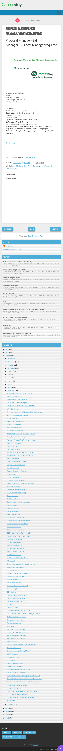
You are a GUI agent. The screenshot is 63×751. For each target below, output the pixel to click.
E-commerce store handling (16, 493)
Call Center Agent (13, 499)
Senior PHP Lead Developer (16, 635)
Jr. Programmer (12, 496)
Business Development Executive (18, 610)
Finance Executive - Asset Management (20, 483)
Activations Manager (14, 427)
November (11, 362)
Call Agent (10, 626)
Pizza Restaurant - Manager (16, 437)
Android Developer (13, 486)
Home (32, 229)
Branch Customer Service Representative (21, 564)
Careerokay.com (29, 158)
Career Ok (14, 166)
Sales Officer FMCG (14, 458)
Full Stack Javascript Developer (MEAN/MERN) (23, 676)
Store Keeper (11, 474)
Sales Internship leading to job (17, 638)
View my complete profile (12, 249)
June (9, 378)
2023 (7, 349)
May (9, 381)
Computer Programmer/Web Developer (21, 697)
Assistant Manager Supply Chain (18, 651)
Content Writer (12, 570)
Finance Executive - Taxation (17, 471)
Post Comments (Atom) (36, 236)
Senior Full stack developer (16, 673)
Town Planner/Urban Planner (17, 399)
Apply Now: (11, 143)
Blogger (35, 745)
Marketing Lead (12, 446)
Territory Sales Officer (14, 424)
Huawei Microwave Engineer (17, 595)
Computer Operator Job (15, 620)
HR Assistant (11, 700)
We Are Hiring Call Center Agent (18, 415)
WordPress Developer (14, 396)
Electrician (6, 325)
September (11, 368)
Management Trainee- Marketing (18, 536)
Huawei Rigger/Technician (16, 598)
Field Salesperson (13, 508)
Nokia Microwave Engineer (16, 617)
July (8, 375)
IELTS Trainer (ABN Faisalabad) (18, 694)
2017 (7, 718)
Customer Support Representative (18, 521)
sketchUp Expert (13, 579)
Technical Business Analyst (16, 548)
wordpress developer (10, 285)
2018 (7, 715)
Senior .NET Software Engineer (17, 403)
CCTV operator (12, 654)
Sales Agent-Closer (13, 514)
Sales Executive (12, 641)
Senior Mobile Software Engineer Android (21, 645)
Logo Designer (12, 505)
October (10, 365)
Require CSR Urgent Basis (16, 465)
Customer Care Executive (15, 517)
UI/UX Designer (8, 293)
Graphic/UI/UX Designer (15, 567)
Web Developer (12, 409)
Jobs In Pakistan (33, 166)
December (11, 358)
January (10, 704)
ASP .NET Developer (14, 648)
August (9, 371)
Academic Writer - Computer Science (20, 455)
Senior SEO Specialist (14, 477)
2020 (7, 708)
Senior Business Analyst (15, 582)
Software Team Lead (14, 527)
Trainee (9, 604)
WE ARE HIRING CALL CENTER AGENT (21, 406)
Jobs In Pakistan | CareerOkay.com (14, 737)
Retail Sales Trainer (13, 657)
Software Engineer (13, 589)
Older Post (55, 229)
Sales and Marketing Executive (17, 530)
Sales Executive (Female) (15, 421)
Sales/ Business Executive (15, 551)
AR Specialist (11, 561)
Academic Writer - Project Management (21, 434)
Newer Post (8, 229)
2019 (7, 712)
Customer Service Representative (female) (17, 333)
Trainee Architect (13, 418)
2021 (7, 356)
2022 (7, 352)
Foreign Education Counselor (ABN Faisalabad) (23, 682)
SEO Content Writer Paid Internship (19, 533)
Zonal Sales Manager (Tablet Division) (20, 393)
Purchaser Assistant (14, 623)
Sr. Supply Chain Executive (16, 480)
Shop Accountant (13, 468)
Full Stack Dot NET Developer (17, 558)
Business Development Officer (17, 524)
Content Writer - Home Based (17, 586)
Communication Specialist (16, 489)
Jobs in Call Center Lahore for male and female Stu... (24, 679)
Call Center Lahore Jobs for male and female (22, 691)
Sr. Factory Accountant (15, 431)
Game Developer (13, 511)
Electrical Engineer (13, 449)
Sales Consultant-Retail (15, 663)
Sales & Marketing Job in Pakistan (14, 270)
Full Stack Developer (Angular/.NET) (19, 573)
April (9, 384)
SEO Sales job (11, 660)
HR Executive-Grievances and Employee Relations (24, 614)
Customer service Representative (18, 502)
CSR (4, 301)
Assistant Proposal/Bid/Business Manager (21, 440)
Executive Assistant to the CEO (17, 601)
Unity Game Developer (15, 539)
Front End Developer (14, 555)
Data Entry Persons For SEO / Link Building (17, 262)
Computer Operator (14, 542)
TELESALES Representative (16, 629)
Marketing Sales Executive (16, 576)
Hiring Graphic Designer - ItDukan (15, 317)
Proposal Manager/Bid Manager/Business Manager (24, 31)
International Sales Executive (17, 685)
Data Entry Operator (14, 443)
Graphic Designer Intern (11, 278)
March (9, 387)
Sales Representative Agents (16, 462)
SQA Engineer (12, 592)
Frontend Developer (14, 688)
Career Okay (23, 166)
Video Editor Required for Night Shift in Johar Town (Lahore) (23, 309)
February (10, 391)
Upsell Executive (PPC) (15, 666)
